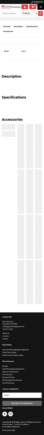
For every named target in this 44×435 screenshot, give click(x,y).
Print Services (7, 374)
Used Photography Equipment (13, 369)
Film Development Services (12, 380)
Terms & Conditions (21, 424)
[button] (40, 7)
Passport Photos (8, 377)
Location (5, 336)
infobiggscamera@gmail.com (13, 326)
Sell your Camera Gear (10, 372)
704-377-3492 (7, 329)
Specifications (32, 26)
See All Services (8, 383)
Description (18, 26)
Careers (5, 339)
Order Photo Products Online (12, 355)
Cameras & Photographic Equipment (15, 350)
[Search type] (30, 13)
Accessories (8, 31)
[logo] (11, 7)
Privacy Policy (7, 424)
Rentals (5, 366)
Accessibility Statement (11, 427)
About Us (5, 333)
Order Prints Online (9, 352)
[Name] (22, 395)
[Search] (40, 13)
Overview (6, 26)
